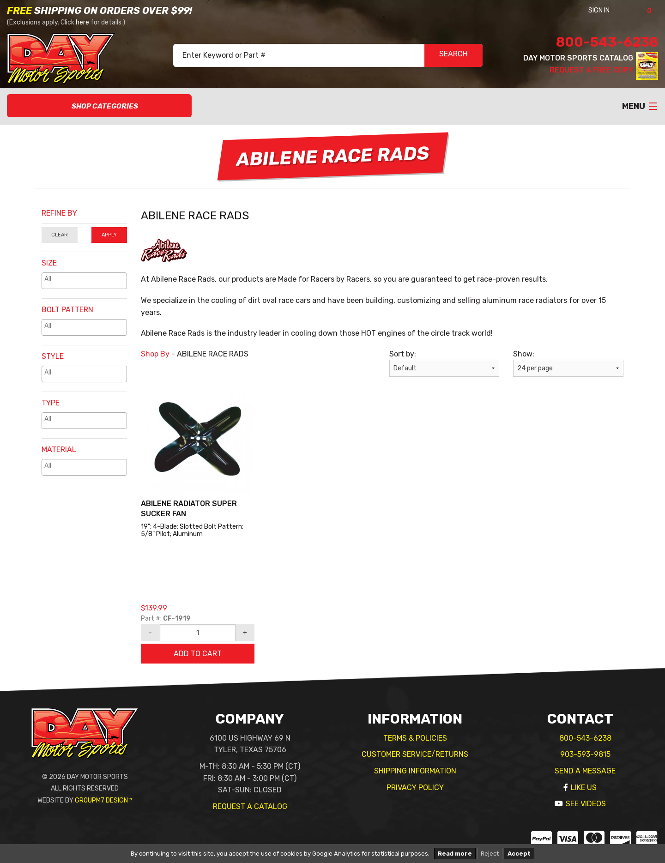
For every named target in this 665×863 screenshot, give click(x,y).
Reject (490, 853)
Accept (519, 853)
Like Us (584, 787)
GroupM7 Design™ (103, 800)
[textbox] (86, 279)
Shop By (155, 354)
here (82, 22)
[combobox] (84, 280)
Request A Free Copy (591, 70)
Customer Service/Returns (415, 754)
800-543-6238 (607, 42)
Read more (455, 853)
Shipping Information (415, 770)
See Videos (586, 803)
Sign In (611, 10)
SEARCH (453, 55)
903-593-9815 (585, 754)
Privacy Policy (415, 787)
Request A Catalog (250, 806)
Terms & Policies (415, 738)
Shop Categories (99, 106)
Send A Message (585, 770)
